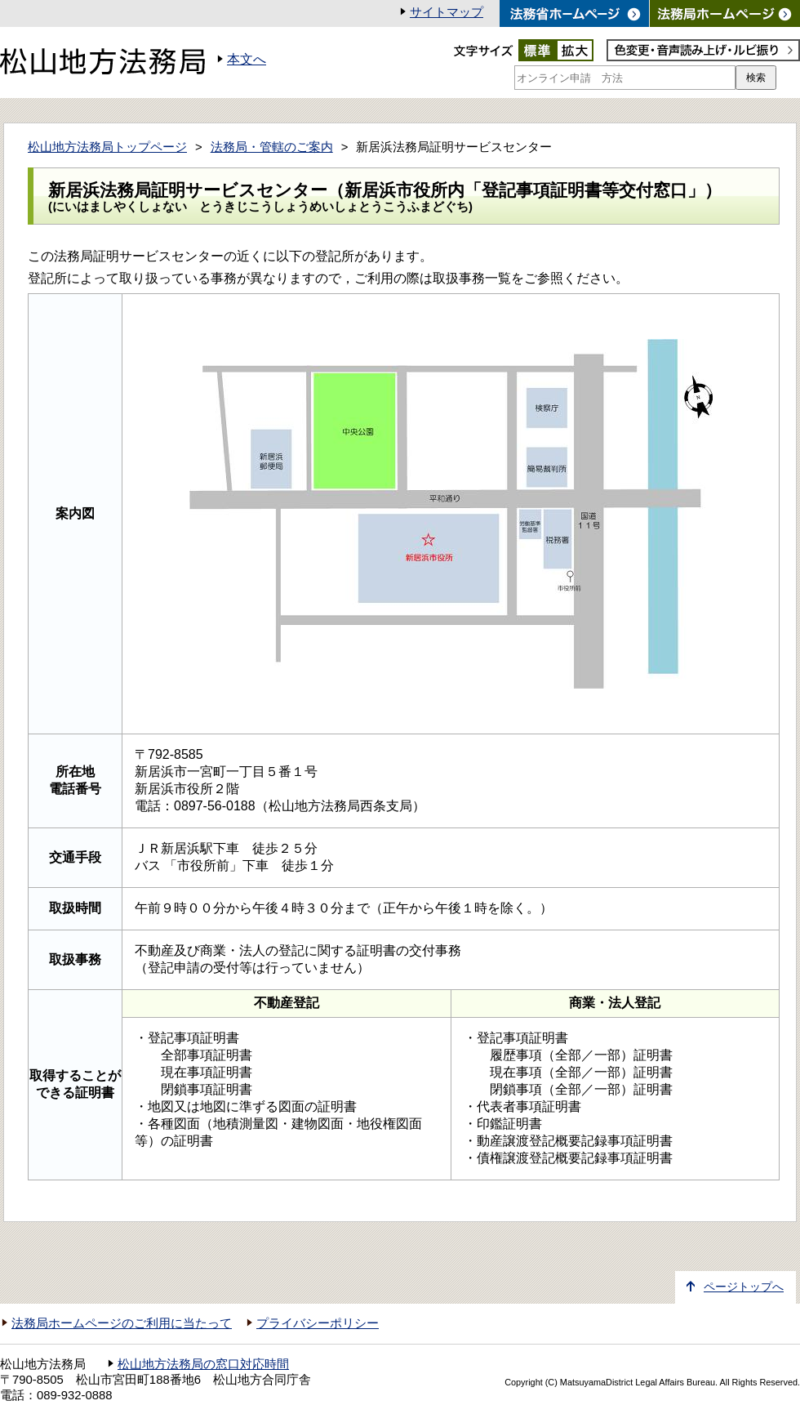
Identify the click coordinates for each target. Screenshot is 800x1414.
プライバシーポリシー (317, 1323)
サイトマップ (446, 12)
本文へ (246, 59)
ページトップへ (744, 1287)
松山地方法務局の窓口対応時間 (203, 1364)
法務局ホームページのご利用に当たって (121, 1323)
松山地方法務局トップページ (107, 147)
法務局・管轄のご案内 (272, 147)
